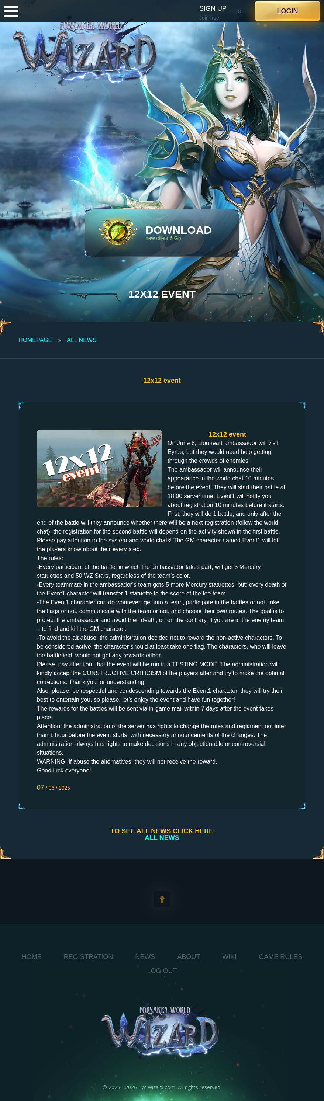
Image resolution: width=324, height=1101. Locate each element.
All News (81, 340)
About (188, 957)
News (145, 957)
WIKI (229, 957)
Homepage (35, 340)
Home (32, 957)
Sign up (213, 8)
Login (287, 11)
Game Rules (280, 957)
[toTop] (162, 899)
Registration (88, 957)
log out (162, 971)
